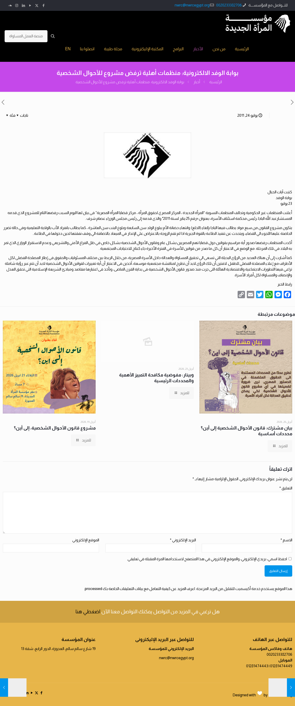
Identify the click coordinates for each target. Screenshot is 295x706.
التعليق (285, 488)
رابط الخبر (284, 284)
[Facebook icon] (43, 5)
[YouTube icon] (30, 5)
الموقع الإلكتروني (85, 540)
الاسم (286, 540)
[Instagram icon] (16, 5)
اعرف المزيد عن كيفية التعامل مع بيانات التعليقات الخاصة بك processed (140, 589)
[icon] (10, 5)
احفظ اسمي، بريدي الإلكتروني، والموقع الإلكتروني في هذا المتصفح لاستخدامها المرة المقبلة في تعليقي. (207, 559)
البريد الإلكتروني (183, 540)
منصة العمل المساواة (26, 36)
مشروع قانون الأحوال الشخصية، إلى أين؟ (55, 427)
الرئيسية (215, 82)
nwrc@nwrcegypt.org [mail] (192, 5)
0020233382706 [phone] (229, 5)
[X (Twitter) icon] (36, 5)
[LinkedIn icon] (23, 5)
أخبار (196, 82)
